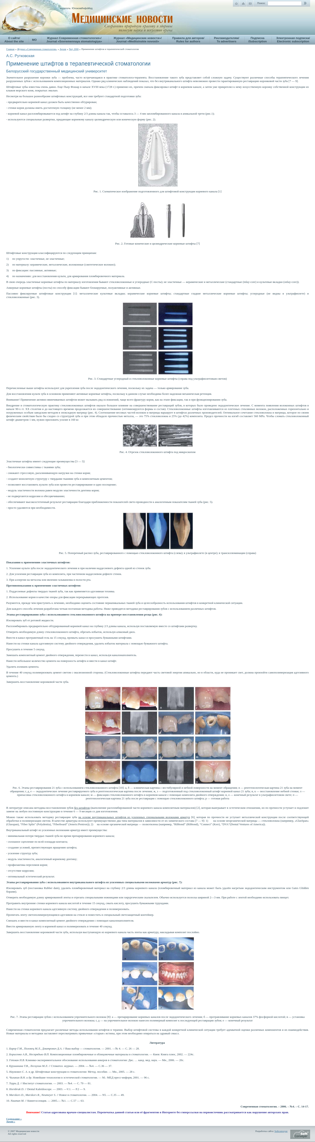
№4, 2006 (74, 49)
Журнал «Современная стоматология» (37, 49)
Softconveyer (281, 1131)
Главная (10, 49)
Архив (63, 49)
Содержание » (14, 1118)
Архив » (10, 1121)
